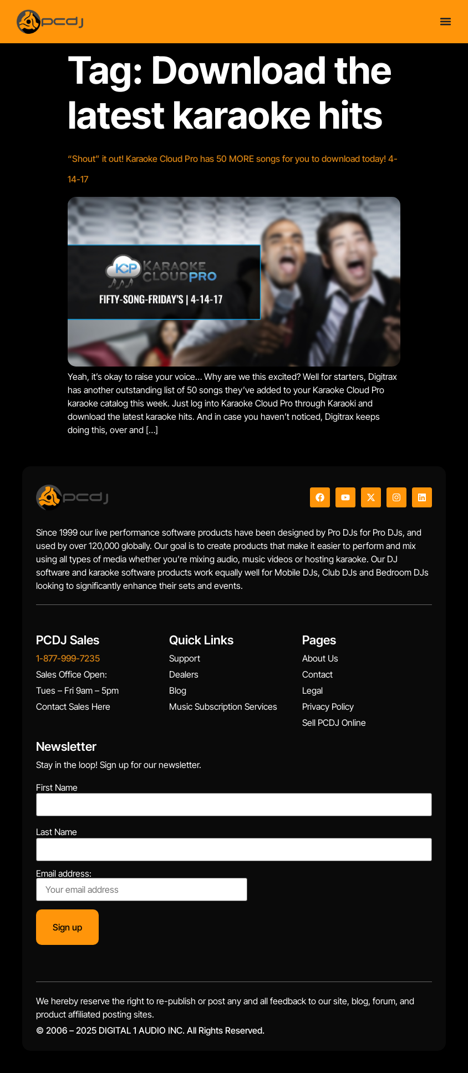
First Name (57, 787)
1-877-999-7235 (68, 658)
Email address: (141, 885)
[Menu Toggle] (445, 18)
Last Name (56, 831)
